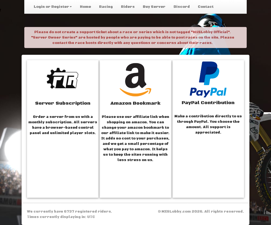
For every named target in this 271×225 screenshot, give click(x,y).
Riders (128, 7)
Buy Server (154, 7)
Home (85, 7)
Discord (182, 7)
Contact (206, 7)
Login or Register (53, 7)
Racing (106, 7)
